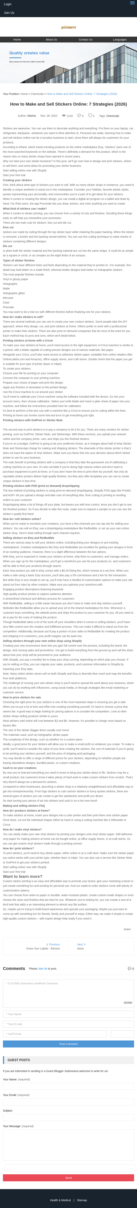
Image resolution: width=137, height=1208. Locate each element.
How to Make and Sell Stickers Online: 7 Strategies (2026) (82, 93)
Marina (32, 115)
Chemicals (37, 93)
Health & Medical (61, 1200)
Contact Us (85, 39)
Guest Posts (19, 1060)
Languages (120, 39)
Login (8, 4)
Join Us (9, 12)
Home (17, 39)
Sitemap (82, 1200)
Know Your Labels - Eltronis (43, 948)
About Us (51, 39)
